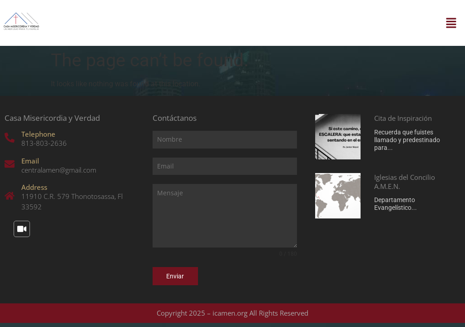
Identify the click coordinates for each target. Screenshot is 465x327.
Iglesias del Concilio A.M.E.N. (404, 182)
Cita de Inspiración (403, 118)
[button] (451, 23)
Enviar (175, 276)
